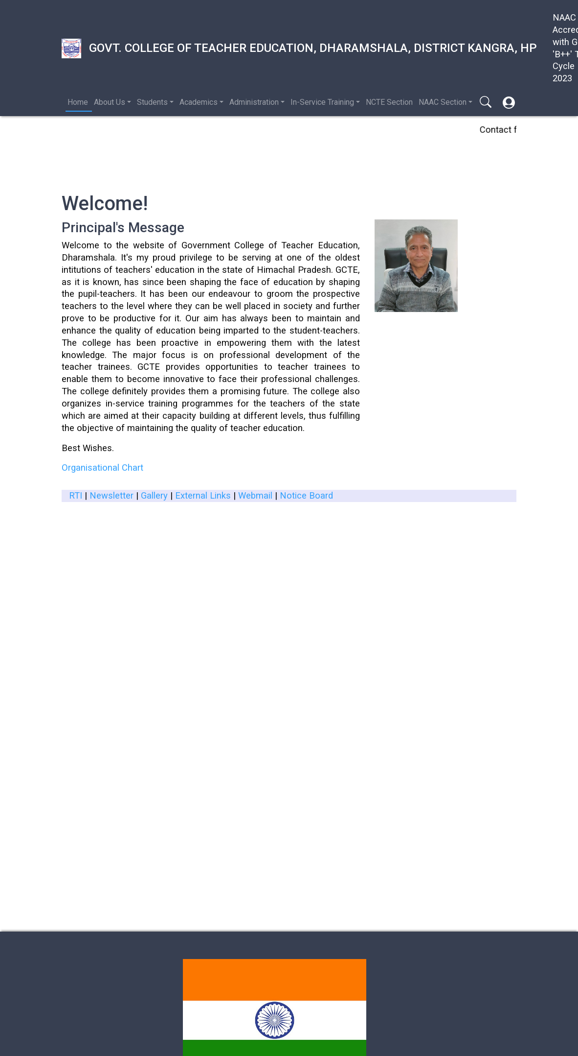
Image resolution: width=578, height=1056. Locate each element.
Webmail (255, 495)
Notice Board (306, 495)
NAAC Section (443, 102)
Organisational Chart (102, 467)
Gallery (154, 495)
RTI (75, 495)
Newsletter (111, 495)
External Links (203, 495)
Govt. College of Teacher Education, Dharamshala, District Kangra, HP (299, 48)
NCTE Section (389, 102)
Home (77, 102)
